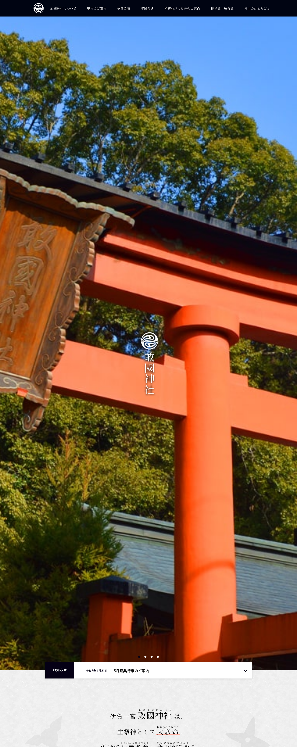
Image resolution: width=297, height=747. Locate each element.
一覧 (245, 670)
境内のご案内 (97, 8)
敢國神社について (63, 8)
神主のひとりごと (257, 8)
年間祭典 (147, 8)
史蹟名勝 (123, 8)
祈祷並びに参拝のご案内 (182, 8)
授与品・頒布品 (222, 8)
